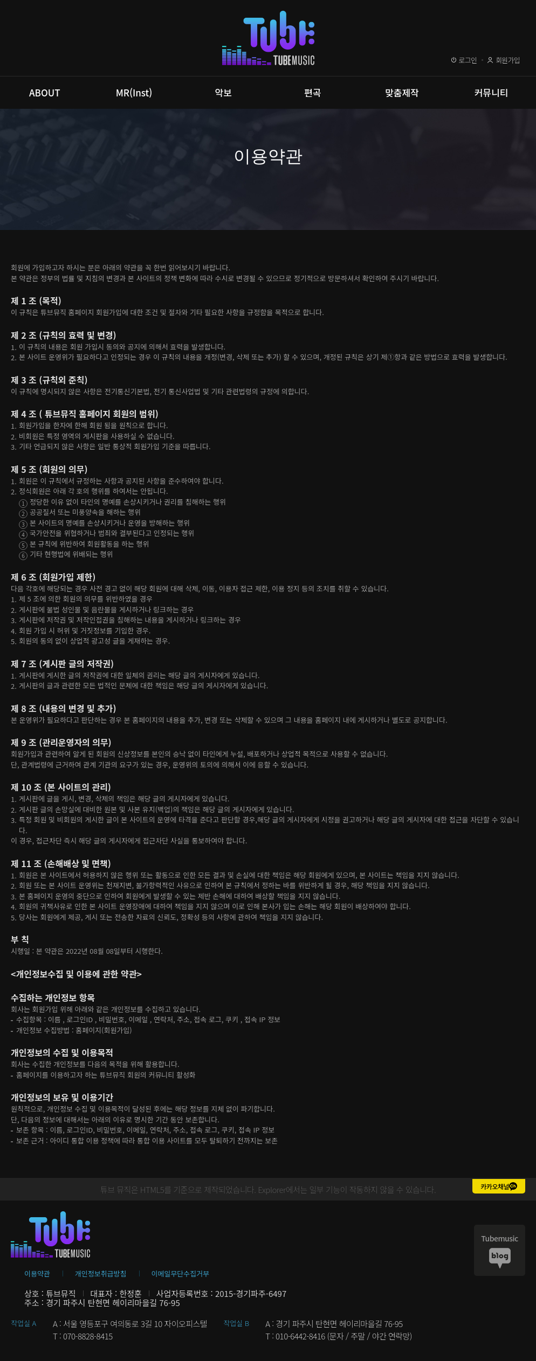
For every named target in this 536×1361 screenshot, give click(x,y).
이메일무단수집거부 (181, 1273)
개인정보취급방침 (101, 1273)
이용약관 (37, 1273)
